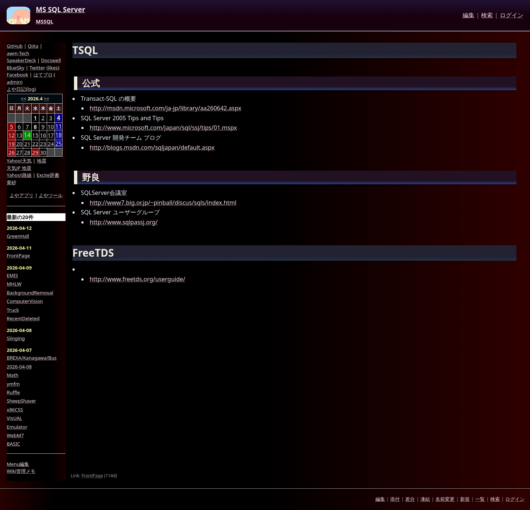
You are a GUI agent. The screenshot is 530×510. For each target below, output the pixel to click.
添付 (395, 499)
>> (46, 98)
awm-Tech (18, 53)
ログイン (511, 15)
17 (50, 135)
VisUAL (14, 418)
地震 (41, 160)
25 (58, 144)
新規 (465, 499)
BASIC (13, 443)
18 (58, 135)
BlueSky (15, 67)
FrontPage (92, 475)
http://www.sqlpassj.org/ (124, 222)
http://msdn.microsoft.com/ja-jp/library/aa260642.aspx (165, 108)
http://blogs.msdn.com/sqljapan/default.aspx (152, 147)
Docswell (51, 60)
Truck (13, 310)
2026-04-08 (19, 366)
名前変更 (445, 499)
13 (19, 135)
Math (12, 375)
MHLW (14, 283)
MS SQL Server (60, 10)
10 (50, 126)
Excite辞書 (48, 175)
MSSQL (44, 21)
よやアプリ (21, 195)
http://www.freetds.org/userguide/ (138, 279)
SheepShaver (21, 400)
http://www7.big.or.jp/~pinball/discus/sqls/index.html (163, 203)
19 (11, 143)
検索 (487, 15)
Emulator (17, 426)
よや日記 (16, 89)
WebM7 (15, 435)
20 (19, 143)
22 (35, 143)
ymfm (13, 383)
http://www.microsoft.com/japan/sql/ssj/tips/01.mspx (163, 128)
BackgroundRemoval (30, 292)
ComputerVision (25, 301)
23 (43, 143)
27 (19, 152)
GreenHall (18, 236)
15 (35, 135)
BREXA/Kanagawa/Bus (32, 357)
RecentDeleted (23, 318)
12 (11, 135)
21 (27, 143)
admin (14, 82)
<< (23, 98)
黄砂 (11, 182)
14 (27, 135)
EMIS (12, 275)
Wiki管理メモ (21, 471)
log (30, 89)
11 (58, 127)
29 (35, 152)
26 (11, 152)
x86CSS (15, 409)
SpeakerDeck (21, 60)
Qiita (33, 46)
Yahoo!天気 (19, 160)
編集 (468, 15)
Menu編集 (18, 464)
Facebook (17, 74)
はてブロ (43, 74)
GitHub (14, 46)
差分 (410, 499)
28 (27, 152)
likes (53, 67)
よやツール (51, 195)
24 (50, 143)
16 (43, 135)
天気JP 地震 (19, 168)
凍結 (425, 499)
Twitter (37, 67)
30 (43, 152)
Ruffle (13, 392)
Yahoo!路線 (19, 175)
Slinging (16, 338)
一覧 (480, 499)
